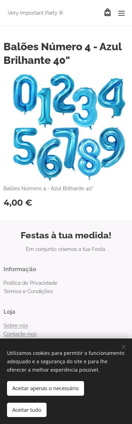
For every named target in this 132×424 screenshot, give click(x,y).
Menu (121, 13)
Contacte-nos (20, 334)
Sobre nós (16, 325)
